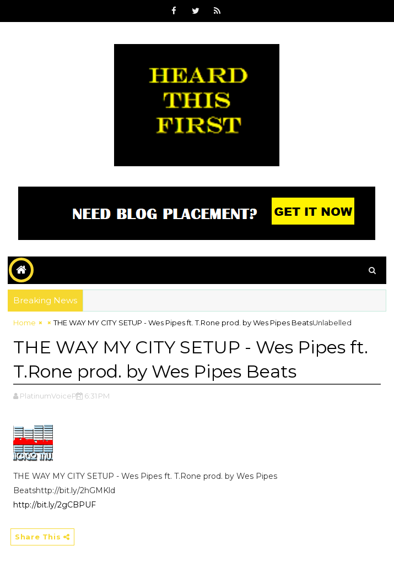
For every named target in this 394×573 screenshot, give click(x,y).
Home (24, 322)
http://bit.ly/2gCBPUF (54, 505)
